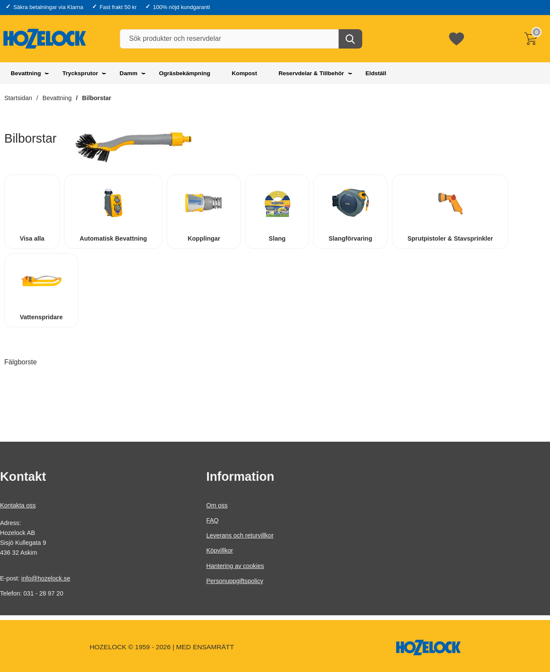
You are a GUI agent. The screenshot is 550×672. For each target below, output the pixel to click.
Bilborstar (96, 98)
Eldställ (376, 73)
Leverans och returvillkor (240, 535)
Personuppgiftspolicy (234, 580)
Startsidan (18, 98)
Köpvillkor (219, 550)
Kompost (244, 73)
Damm (128, 73)
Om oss (217, 505)
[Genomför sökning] (350, 39)
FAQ (212, 520)
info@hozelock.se (45, 578)
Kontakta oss (18, 505)
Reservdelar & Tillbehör (311, 73)
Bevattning (26, 73)
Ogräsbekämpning (184, 73)
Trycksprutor (80, 73)
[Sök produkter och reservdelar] (240, 39)
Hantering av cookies (235, 565)
